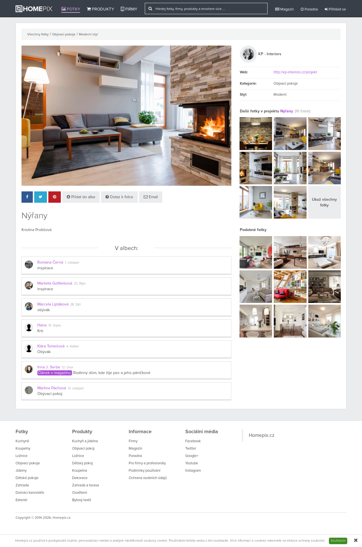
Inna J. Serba (48, 367)
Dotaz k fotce (119, 197)
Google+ (191, 456)
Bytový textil (81, 500)
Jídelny (21, 471)
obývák (43, 310)
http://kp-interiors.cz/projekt (295, 72)
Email (151, 197)
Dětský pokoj (82, 463)
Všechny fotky (38, 34)
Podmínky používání (144, 471)
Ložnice (21, 456)
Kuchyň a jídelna (85, 441)
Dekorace (79, 478)
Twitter (190, 448)
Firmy (129, 9)
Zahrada (22, 485)
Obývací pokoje (64, 34)
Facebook (193, 441)
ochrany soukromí (311, 540)
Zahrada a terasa (85, 485)
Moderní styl (88, 34)
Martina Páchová (51, 388)
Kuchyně (22, 441)
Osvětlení (79, 493)
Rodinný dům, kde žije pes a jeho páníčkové (111, 373)
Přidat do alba (81, 197)
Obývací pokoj (49, 394)
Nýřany (286, 111)
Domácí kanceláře (30, 493)
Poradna (309, 9)
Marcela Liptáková (52, 304)
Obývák (44, 352)
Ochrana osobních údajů (148, 478)
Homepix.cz (261, 435)
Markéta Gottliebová (54, 283)
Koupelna (79, 471)
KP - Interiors (269, 54)
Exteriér (21, 500)
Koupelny (23, 448)
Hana (41, 325)
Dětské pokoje (27, 478)
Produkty (100, 9)
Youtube (191, 463)
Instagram (193, 471)
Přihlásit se (335, 9)
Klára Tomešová (50, 346)
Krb (40, 331)
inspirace (45, 268)
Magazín (284, 9)
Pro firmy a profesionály (147, 463)
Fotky (70, 9)
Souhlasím (338, 540)
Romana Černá (50, 262)
